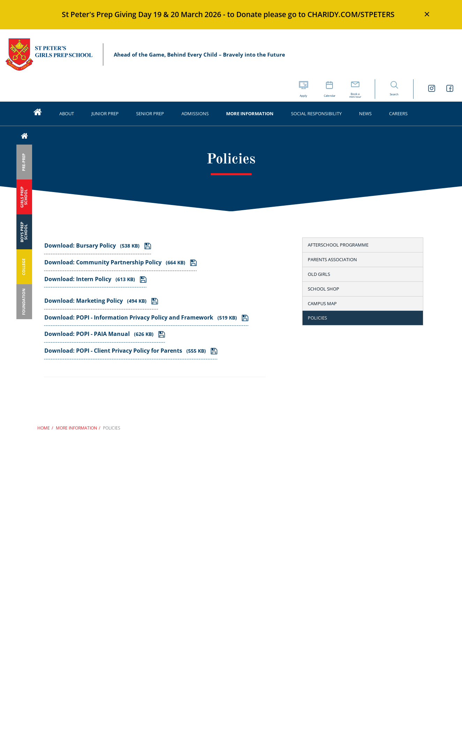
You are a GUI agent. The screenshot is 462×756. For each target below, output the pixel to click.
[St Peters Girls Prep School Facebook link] (450, 89)
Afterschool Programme (338, 245)
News (365, 113)
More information (250, 113)
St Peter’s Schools (48, 54)
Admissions (195, 113)
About (66, 113)
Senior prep (150, 113)
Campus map (322, 303)
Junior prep (105, 113)
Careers (398, 113)
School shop (323, 289)
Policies (317, 318)
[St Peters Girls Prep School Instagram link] (431, 89)
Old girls (319, 274)
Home (43, 428)
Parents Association (332, 259)
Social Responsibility (316, 113)
